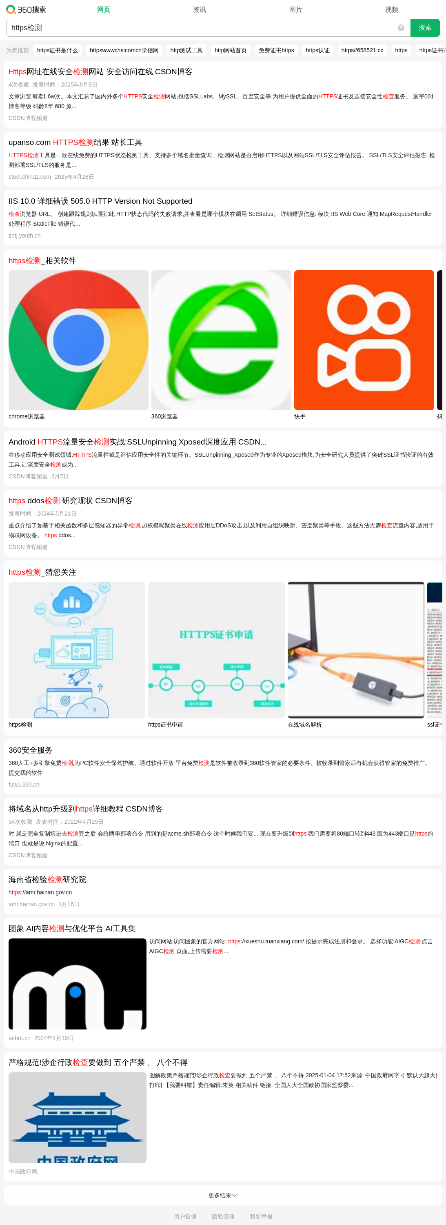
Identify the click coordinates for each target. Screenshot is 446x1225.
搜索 (425, 27)
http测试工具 (187, 50)
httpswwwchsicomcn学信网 (124, 50)
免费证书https (276, 50)
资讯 (199, 9)
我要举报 (261, 1216)
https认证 (318, 50)
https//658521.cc (363, 50)
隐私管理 (223, 1216)
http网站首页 (231, 50)
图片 (295, 9)
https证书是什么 (57, 50)
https (401, 50)
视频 (391, 9)
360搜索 (28, 9)
